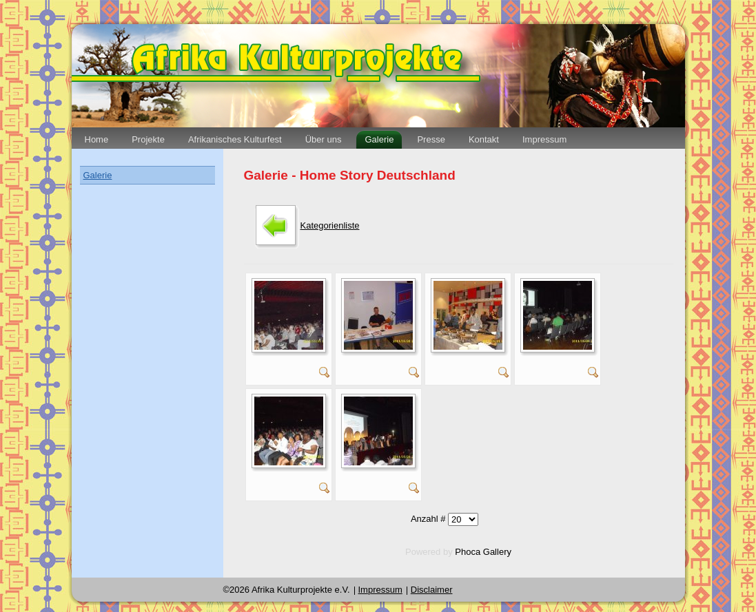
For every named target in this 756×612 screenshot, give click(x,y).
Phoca (467, 552)
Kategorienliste (330, 225)
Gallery (497, 552)
